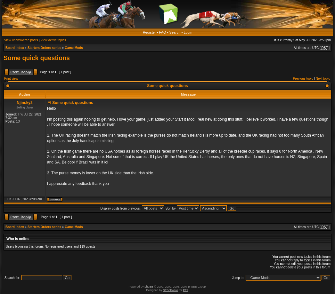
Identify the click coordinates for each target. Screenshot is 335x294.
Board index (14, 48)
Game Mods (74, 48)
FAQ (162, 32)
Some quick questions (37, 57)
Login (188, 32)
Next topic (323, 78)
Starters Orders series (44, 48)
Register (149, 32)
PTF (185, 290)
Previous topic (303, 78)
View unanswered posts (21, 40)
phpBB (148, 286)
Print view (11, 78)
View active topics (53, 40)
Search (175, 32)
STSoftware (170, 290)
